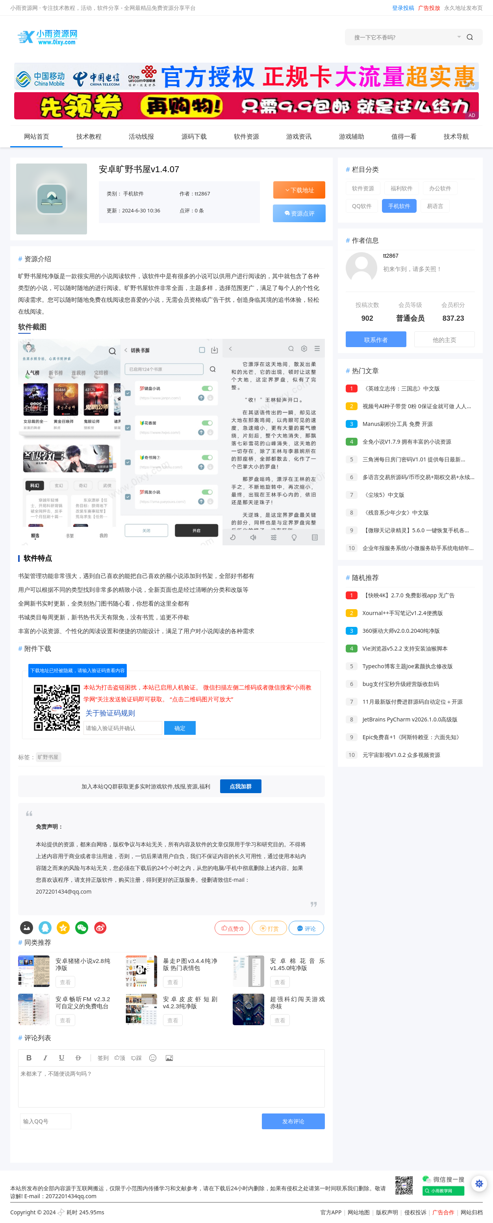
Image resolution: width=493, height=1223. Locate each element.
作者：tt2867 (195, 193)
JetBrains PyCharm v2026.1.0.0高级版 (402, 719)
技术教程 (95, 136)
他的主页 (444, 340)
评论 (306, 928)
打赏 (269, 928)
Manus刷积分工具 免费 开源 (389, 423)
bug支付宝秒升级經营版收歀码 (392, 684)
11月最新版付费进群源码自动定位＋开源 (404, 701)
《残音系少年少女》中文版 (387, 512)
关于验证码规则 (110, 712)
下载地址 (299, 190)
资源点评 (299, 213)
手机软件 (133, 193)
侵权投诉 (415, 1212)
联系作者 (376, 340)
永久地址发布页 (463, 7)
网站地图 (359, 1212)
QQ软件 (362, 206)
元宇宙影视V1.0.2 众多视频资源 (393, 754)
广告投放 (429, 7)
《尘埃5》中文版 (375, 494)
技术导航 (463, 136)
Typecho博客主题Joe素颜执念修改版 (399, 666)
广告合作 (443, 1212)
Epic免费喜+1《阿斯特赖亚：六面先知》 (404, 737)
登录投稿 (403, 7)
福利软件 (402, 188)
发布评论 (293, 1121)
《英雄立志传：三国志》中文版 (393, 388)
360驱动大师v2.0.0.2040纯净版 (393, 630)
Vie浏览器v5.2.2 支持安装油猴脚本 (397, 648)
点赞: (232, 928)
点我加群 (241, 786)
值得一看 (410, 136)
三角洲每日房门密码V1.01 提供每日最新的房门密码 (417, 459)
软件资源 (253, 136)
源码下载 (200, 136)
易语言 (435, 206)
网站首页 (36, 136)
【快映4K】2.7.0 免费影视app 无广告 (400, 595)
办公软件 (440, 188)
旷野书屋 (48, 756)
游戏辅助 (358, 136)
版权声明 (387, 1212)
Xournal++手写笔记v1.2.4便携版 (394, 613)
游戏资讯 (305, 136)
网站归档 (472, 1212)
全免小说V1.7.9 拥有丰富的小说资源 (398, 441)
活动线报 (148, 136)
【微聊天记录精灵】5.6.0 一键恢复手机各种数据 (413, 530)
